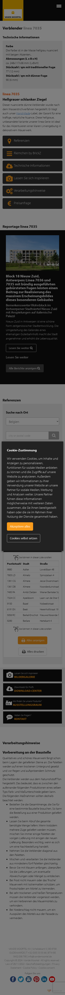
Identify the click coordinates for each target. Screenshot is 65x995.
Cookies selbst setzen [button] (23, 538)
